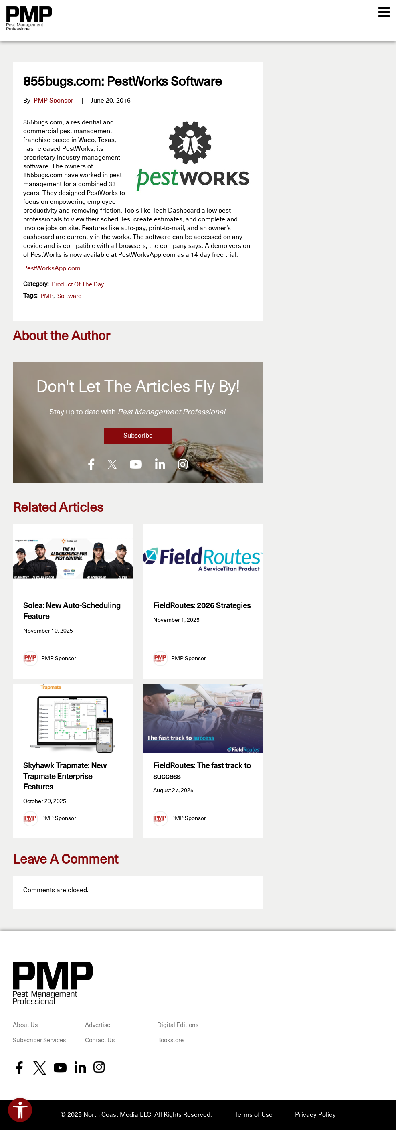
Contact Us (100, 1040)
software (69, 296)
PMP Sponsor (53, 100)
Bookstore (170, 1040)
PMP (46, 296)
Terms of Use (253, 1115)
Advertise (97, 1025)
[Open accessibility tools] (20, 1110)
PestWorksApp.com (52, 268)
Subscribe (138, 435)
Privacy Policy (315, 1115)
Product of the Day (78, 285)
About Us (25, 1025)
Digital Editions (177, 1025)
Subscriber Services (39, 1040)
